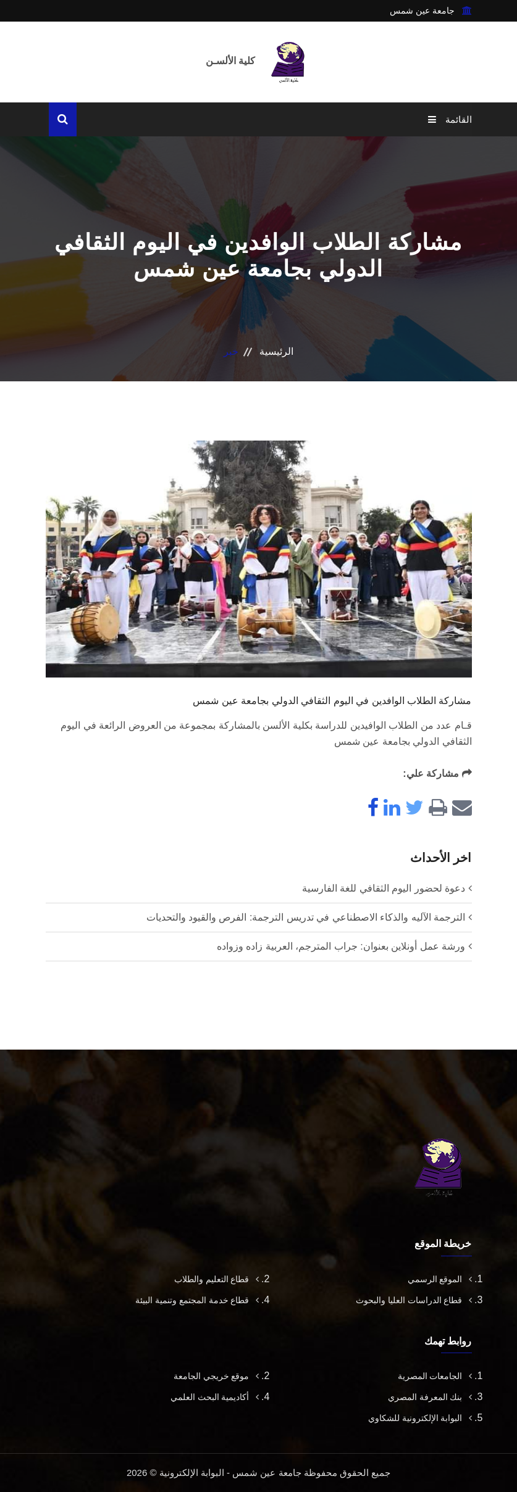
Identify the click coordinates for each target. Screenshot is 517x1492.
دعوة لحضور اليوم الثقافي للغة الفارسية (383, 888)
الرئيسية (276, 351)
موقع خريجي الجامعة (216, 1376)
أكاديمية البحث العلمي (214, 1397)
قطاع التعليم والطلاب (216, 1279)
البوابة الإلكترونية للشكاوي (420, 1418)
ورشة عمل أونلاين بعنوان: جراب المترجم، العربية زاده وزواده (341, 946)
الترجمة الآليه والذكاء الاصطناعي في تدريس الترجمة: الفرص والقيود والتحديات (305, 917)
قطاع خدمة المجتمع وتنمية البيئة (197, 1300)
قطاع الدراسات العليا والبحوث (414, 1300)
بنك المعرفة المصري (430, 1397)
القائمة (449, 119)
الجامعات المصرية (435, 1376)
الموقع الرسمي (440, 1279)
